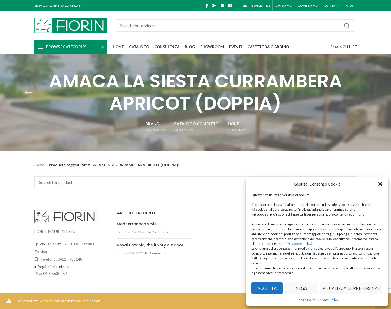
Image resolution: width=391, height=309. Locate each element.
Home (39, 164)
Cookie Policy (306, 300)
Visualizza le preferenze (351, 288)
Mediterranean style (137, 224)
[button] (380, 184)
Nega (301, 288)
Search (347, 25)
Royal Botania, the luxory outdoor (150, 245)
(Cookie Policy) (301, 244)
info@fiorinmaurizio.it (52, 266)
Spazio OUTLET (343, 47)
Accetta (267, 288)
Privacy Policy (328, 300)
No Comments (157, 232)
